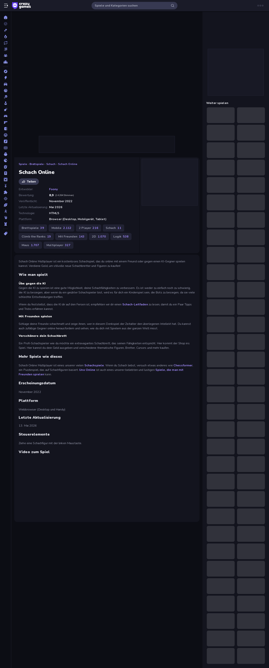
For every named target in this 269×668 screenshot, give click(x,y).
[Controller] (5, 116)
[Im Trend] (5, 36)
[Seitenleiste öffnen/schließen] (5, 5)
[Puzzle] (5, 192)
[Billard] (5, 97)
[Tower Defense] (5, 224)
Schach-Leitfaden (135, 304)
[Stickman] (5, 211)
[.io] (5, 160)
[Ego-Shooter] (5, 122)
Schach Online (67, 164)
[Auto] (5, 84)
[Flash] (5, 141)
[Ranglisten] (5, 62)
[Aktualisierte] (5, 43)
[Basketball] (5, 90)
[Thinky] (5, 218)
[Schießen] (5, 198)
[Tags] (5, 233)
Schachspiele (94, 365)
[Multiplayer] (5, 55)
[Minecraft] (5, 179)
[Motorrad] (5, 186)
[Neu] (5, 30)
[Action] (5, 78)
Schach (51, 164)
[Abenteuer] (5, 71)
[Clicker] (5, 109)
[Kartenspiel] (5, 167)
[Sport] (5, 205)
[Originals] (5, 49)
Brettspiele (37, 164)
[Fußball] (5, 148)
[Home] (5, 17)
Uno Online (87, 370)
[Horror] (5, 154)
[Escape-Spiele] (5, 128)
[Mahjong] (5, 173)
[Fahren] (5, 135)
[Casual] (5, 103)
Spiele (23, 164)
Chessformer (183, 365)
